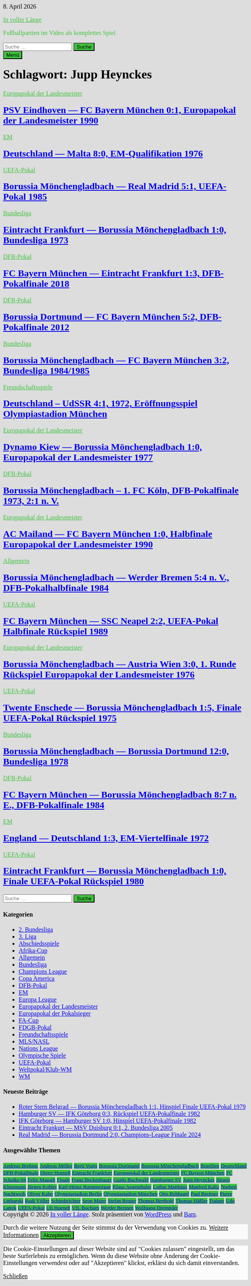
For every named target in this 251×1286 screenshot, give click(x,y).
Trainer (216, 1201)
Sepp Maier (94, 1201)
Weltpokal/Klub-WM (45, 1069)
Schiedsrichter (66, 1201)
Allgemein (16, 561)
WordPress (158, 1214)
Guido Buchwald (131, 1180)
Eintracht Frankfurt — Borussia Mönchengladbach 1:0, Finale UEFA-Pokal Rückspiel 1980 (114, 876)
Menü (12, 55)
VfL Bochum (85, 1208)
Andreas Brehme (20, 1166)
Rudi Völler (37, 1201)
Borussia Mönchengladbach (170, 1166)
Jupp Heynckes (198, 1180)
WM (24, 1076)
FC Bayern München (203, 1173)
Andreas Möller (56, 1166)
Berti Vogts (85, 1166)
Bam (190, 1214)
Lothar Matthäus (170, 1187)
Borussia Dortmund (119, 1166)
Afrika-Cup (33, 950)
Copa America (36, 978)
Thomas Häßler (192, 1201)
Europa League (37, 999)
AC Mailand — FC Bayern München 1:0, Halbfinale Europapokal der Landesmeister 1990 (107, 539)
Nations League (38, 1048)
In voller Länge (22, 19)
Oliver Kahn (40, 1194)
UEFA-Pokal (19, 170)
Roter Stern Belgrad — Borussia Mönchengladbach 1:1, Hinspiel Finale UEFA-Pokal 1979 (132, 1106)
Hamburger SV (166, 1180)
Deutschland (234, 1166)
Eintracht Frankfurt (92, 1173)
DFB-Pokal (17, 256)
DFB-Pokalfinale (21, 1173)
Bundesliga (17, 213)
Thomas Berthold (156, 1201)
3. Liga (27, 936)
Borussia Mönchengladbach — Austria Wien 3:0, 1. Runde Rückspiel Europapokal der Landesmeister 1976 (119, 669)
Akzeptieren (57, 1235)
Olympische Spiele (42, 1055)
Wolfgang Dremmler (156, 1208)
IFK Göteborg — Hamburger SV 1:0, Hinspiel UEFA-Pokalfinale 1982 (107, 1120)
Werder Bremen (117, 1208)
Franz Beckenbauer (92, 1180)
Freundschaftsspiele (28, 387)
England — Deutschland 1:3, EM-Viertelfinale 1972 (106, 838)
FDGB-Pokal (35, 1027)
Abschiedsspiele (39, 943)
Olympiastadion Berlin (78, 1194)
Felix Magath (41, 1180)
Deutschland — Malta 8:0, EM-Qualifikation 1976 (103, 153)
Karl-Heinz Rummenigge (84, 1187)
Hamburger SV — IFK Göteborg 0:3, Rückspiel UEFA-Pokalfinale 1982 (109, 1113)
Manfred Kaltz (204, 1187)
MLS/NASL (34, 1041)
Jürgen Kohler (42, 1187)
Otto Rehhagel (174, 1194)
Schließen (15, 1276)
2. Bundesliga (36, 929)
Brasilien (209, 1166)
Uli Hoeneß (58, 1208)
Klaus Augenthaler (131, 1187)
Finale (63, 1180)
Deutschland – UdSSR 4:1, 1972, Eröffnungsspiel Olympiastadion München (100, 408)
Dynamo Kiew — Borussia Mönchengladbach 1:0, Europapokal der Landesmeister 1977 (102, 452)
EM (7, 137)
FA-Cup (29, 1020)
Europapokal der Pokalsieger (55, 1013)
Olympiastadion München (131, 1194)
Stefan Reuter (122, 1201)
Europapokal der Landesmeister (42, 93)
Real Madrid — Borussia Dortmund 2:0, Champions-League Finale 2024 (110, 1134)
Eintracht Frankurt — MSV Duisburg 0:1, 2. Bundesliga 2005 (96, 1127)
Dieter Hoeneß (55, 1173)
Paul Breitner (204, 1194)
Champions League (43, 971)
